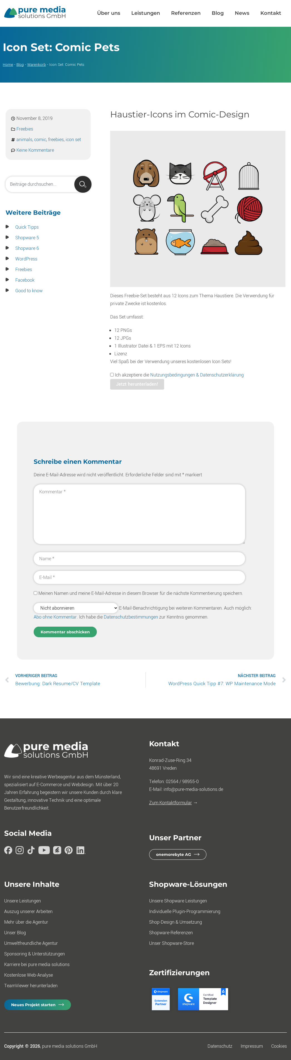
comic (40, 139)
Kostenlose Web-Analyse (28, 975)
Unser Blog (15, 932)
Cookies (279, 1046)
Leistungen (145, 13)
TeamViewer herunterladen (31, 985)
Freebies (24, 129)
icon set (73, 139)
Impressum (252, 1046)
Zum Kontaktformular (170, 803)
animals (24, 139)
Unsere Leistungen (22, 901)
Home (8, 64)
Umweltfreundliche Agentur (31, 943)
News (242, 13)
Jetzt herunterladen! (137, 384)
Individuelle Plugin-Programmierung (184, 911)
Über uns (108, 13)
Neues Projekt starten (33, 1004)
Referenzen (186, 13)
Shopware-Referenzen (171, 932)
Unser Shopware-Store (171, 943)
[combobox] (48, 184)
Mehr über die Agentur (26, 922)
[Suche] (83, 184)
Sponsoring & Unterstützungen (34, 954)
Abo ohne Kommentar (55, 617)
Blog (218, 13)
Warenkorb (36, 64)
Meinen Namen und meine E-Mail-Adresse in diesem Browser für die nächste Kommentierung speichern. (140, 593)
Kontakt (270, 13)
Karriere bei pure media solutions (37, 964)
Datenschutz (220, 1046)
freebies (56, 139)
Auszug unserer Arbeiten (28, 911)
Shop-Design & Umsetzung (175, 922)
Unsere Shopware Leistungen (178, 901)
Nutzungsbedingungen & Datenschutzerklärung (197, 375)
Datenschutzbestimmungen (131, 617)
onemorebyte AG (173, 854)
